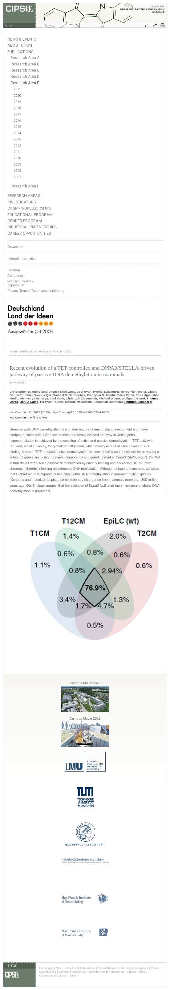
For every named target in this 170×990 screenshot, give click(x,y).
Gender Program (24, 220)
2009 (17, 165)
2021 (17, 89)
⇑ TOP (12, 966)
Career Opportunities (29, 233)
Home (14, 351)
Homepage (46, 968)
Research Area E (24, 83)
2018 (17, 108)
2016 (17, 121)
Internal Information (22, 258)
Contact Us (79, 971)
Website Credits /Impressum (20, 283)
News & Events (21, 39)
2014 (17, 133)
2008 (17, 171)
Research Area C (24, 70)
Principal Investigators (134, 968)
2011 (17, 152)
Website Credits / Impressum (106, 971)
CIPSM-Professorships (29, 208)
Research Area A (24, 58)
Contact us (15, 275)
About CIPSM (19, 45)
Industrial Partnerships (31, 227)
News (59, 968)
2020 (17, 96)
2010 (17, 158)
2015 (17, 127)
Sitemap (13, 270)
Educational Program (30, 214)
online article (38, 417)
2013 (17, 139)
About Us (71, 968)
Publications (20, 51)
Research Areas (23, 195)
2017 (17, 114)
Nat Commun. (19, 417)
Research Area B (24, 64)
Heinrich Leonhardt (138, 401)
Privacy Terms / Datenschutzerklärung (35, 291)
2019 (17, 102)
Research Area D (24, 76)
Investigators (21, 202)
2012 (17, 146)
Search (73, 975)
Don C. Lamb (29, 401)
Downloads (15, 247)
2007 (17, 177)
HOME (8, 25)
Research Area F (24, 186)
